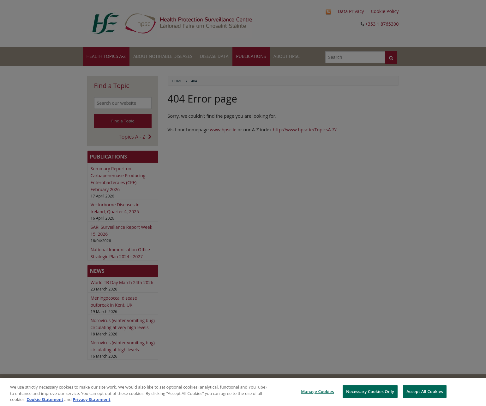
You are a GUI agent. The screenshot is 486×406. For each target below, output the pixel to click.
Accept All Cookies (424, 391)
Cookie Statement (45, 399)
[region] (243, 392)
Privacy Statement (91, 399)
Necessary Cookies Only (370, 391)
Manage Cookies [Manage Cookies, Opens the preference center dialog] (317, 391)
